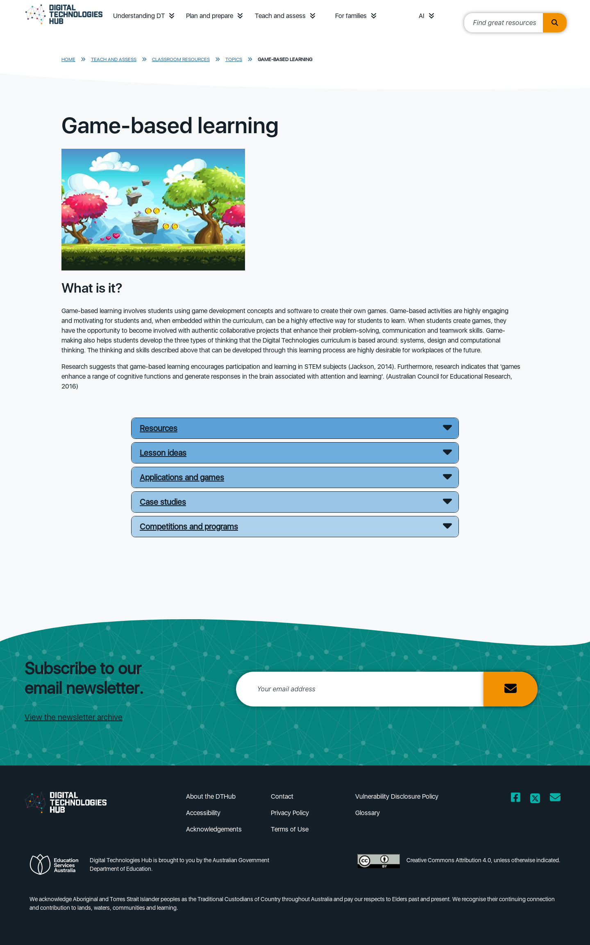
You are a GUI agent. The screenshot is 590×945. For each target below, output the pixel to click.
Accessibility (203, 813)
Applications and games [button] (182, 477)
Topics (233, 59)
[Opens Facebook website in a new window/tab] (515, 799)
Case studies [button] (163, 502)
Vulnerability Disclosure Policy (396, 796)
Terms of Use (290, 829)
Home (68, 59)
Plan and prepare (209, 16)
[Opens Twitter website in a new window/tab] (535, 799)
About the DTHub (211, 796)
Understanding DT (139, 16)
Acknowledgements (214, 829)
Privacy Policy (290, 813)
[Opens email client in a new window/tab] (555, 799)
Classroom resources (181, 59)
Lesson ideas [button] (163, 453)
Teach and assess (280, 16)
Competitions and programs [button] (189, 527)
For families (351, 16)
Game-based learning (285, 59)
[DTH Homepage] (63, 25)
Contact (282, 796)
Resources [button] (158, 428)
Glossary (367, 813)
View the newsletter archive (74, 717)
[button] (172, 16)
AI (421, 16)
